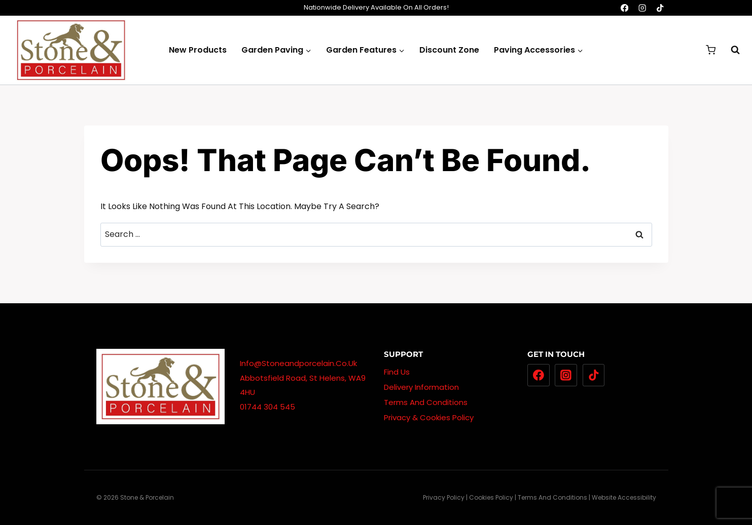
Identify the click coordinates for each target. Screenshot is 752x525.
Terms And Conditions (426, 402)
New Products (198, 50)
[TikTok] (660, 8)
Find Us (397, 372)
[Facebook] (624, 8)
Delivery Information (421, 387)
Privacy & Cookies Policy (429, 417)
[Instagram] (642, 8)
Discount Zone (449, 50)
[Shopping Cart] (710, 50)
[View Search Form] (730, 50)
